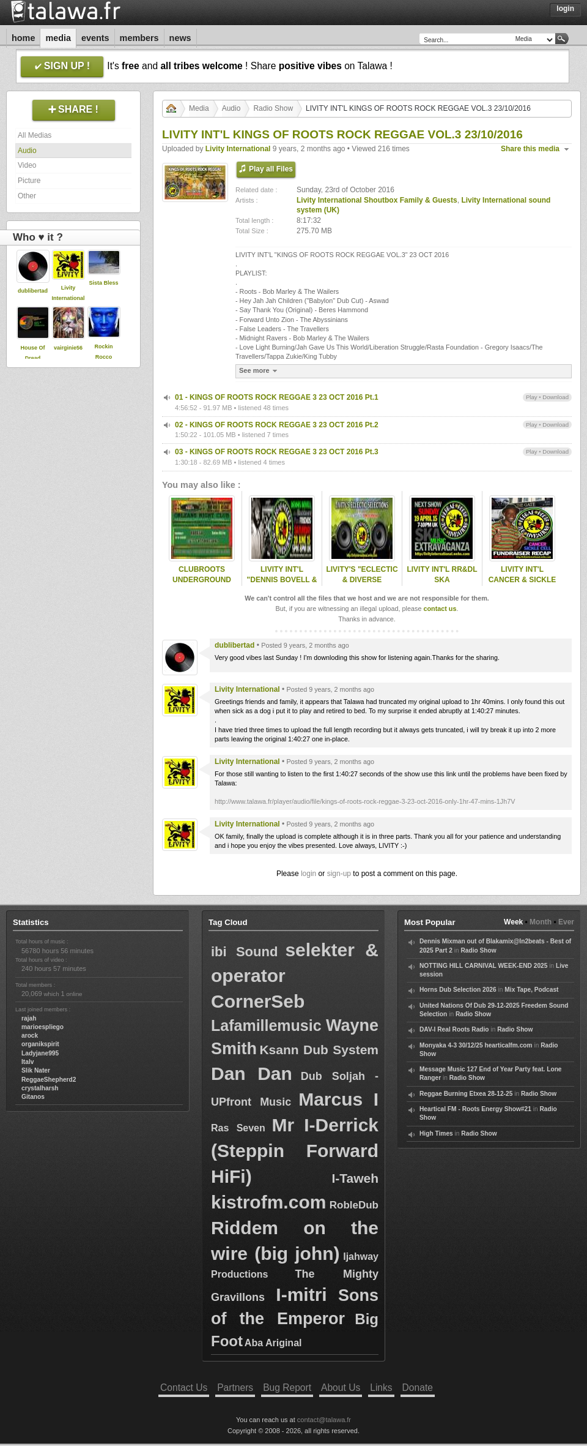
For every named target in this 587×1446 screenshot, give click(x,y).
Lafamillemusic (266, 1025)
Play (531, 397)
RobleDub (354, 1205)
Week (513, 922)
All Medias (34, 135)
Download (555, 397)
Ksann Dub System (318, 1050)
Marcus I (338, 1099)
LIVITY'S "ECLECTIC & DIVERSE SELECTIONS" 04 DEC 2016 (361, 584)
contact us (439, 608)
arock (29, 1035)
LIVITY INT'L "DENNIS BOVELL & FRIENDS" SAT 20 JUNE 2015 (282, 584)
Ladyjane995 (40, 1053)
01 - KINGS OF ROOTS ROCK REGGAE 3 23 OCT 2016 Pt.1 (276, 397)
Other (27, 196)
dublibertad (33, 291)
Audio (27, 150)
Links (381, 1387)
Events (95, 38)
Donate (417, 1387)
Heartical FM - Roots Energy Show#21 (475, 1109)
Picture (29, 180)
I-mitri (301, 1294)
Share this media (530, 148)
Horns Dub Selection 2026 (458, 989)
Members (139, 38)
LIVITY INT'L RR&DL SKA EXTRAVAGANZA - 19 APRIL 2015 (442, 584)
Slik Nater (35, 1070)
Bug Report (287, 1387)
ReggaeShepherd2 (48, 1079)
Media (58, 38)
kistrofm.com (268, 1202)
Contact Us (183, 1387)
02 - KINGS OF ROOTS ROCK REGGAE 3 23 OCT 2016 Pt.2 (276, 425)
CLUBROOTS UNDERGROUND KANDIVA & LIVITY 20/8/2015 (201, 584)
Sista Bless (103, 283)
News (180, 38)
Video (27, 165)
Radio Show (273, 108)
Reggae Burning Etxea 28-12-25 (465, 1093)
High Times (436, 1133)
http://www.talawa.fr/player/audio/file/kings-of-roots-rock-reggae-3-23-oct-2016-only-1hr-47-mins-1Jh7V (365, 801)
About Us (340, 1387)
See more (259, 370)
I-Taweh (354, 1178)
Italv (27, 1061)
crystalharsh (40, 1088)
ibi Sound (244, 951)
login (308, 873)
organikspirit (40, 1044)
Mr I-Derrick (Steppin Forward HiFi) (294, 1150)
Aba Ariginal (273, 1343)
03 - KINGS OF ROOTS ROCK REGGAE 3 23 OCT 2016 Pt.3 (276, 452)
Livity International (238, 148)
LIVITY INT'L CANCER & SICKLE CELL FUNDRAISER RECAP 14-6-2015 (521, 584)
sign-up (339, 873)
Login (565, 8)
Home (23, 38)
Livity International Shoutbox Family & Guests (377, 200)
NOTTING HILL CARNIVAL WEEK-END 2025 (483, 965)
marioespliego (42, 1027)
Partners (235, 1387)
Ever (566, 922)
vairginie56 (68, 348)
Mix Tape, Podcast (531, 989)
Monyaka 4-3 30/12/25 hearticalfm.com (476, 1045)
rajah (28, 1018)
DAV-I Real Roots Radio (454, 1029)
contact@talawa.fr (324, 1419)
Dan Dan (251, 1073)
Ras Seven (238, 1128)
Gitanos (33, 1096)
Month (541, 922)
